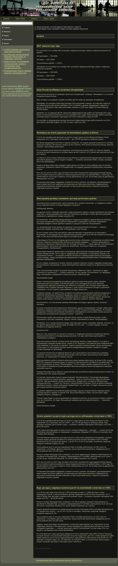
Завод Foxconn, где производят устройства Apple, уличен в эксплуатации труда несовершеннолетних (16, 65)
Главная (6, 19)
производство (12, 86)
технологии (10, 93)
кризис (13, 91)
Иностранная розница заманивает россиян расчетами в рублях (67, 198)
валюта (4, 86)
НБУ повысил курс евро (48, 46)
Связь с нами (48, 19)
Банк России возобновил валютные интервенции (60, 90)
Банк (51, 283)
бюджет (28, 88)
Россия (17, 93)
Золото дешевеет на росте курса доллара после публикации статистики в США (74, 416)
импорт (8, 91)
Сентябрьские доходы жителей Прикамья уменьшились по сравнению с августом (16, 57)
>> (35, 27)
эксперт (25, 86)
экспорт (8, 95)
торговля (4, 88)
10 (48, 548)
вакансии (21, 95)
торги (3, 91)
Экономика (8, 39)
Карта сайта (20, 19)
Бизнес (6, 43)
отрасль (4, 93)
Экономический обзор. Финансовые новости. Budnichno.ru (59, 560)
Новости (34, 19)
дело (30, 93)
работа (20, 91)
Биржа (6, 36)
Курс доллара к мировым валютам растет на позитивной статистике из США (74, 488)
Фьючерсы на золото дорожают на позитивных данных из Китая (67, 133)
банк (20, 86)
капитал (11, 88)
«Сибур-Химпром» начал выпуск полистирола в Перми (17, 51)
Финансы (7, 32)
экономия (27, 95)
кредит (14, 95)
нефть (26, 91)
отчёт (3, 95)
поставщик (23, 93)
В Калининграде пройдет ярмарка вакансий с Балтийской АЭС (17, 72)
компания (19, 88)
